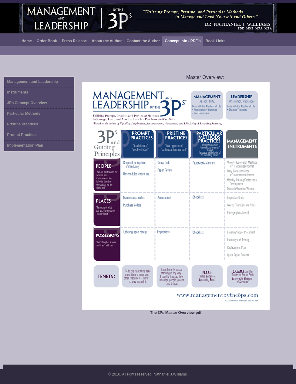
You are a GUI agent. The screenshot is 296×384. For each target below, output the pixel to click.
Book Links (216, 41)
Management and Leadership (32, 82)
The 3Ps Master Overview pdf (175, 313)
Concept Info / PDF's (182, 41)
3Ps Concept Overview (27, 103)
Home (27, 41)
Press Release (74, 41)
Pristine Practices (22, 124)
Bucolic (148, 18)
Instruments (18, 92)
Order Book (47, 41)
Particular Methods (23, 113)
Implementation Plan (25, 145)
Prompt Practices (22, 135)
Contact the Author (143, 41)
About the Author (107, 41)
